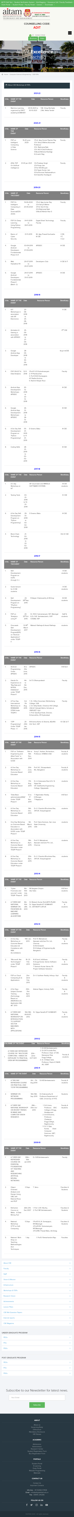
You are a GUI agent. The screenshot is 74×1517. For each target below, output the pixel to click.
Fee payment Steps (63, 4)
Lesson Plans (8, 1307)
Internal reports (9, 1318)
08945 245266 (39, 1495)
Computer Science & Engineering (20, 74)
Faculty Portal (30, 5)
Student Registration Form (37, 1451)
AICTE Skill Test (6, 2)
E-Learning (37, 1466)
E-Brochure (37, 1430)
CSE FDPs (35, 74)
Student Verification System (24, 2)
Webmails (37, 1473)
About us (37, 1425)
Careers (40, 5)
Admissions (37, 1444)
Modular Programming (37, 1471)
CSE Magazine (9, 1323)
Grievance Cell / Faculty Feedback (60, 2)
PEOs (6, 1337)
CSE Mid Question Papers (13, 1312)
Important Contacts (37, 1485)
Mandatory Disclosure (37, 1432)
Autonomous (37, 1447)
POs (5, 1343)
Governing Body (37, 1427)
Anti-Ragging (41, 2)
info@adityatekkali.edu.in (39, 1492)
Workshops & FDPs (11, 1290)
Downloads (49, 5)
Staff (5, 1274)
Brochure (33, 38)
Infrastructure (8, 1285)
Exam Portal (6, 5)
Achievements (9, 1301)
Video (42, 38)
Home (6, 74)
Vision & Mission (10, 1280)
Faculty (6, 1269)
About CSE (7, 1263)
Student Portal (18, 5)
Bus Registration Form (37, 1454)
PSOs (6, 1348)
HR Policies (37, 1434)
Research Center (37, 1449)
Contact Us (37, 1483)
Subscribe (37, 1405)
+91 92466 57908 (40, 1490)
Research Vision (9, 1296)
